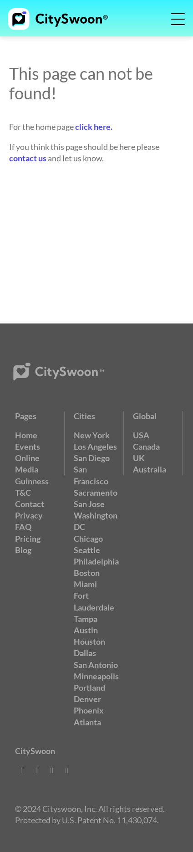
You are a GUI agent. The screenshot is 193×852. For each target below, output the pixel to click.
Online (27, 458)
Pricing (28, 539)
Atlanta (87, 722)
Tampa (85, 619)
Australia (149, 469)
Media (26, 469)
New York (92, 435)
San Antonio (96, 665)
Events (27, 446)
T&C (23, 493)
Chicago (88, 539)
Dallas (85, 653)
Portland (89, 688)
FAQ (23, 527)
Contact (29, 504)
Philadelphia (96, 561)
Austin (86, 630)
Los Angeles (95, 446)
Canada (146, 446)
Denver (87, 699)
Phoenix (89, 710)
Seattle (87, 550)
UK (139, 458)
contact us (27, 158)
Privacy (29, 515)
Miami (85, 584)
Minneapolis (96, 676)
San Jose (89, 504)
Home (26, 435)
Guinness (32, 481)
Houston (89, 641)
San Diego (92, 458)
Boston (87, 573)
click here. (93, 127)
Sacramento (95, 493)
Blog (23, 550)
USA (141, 435)
